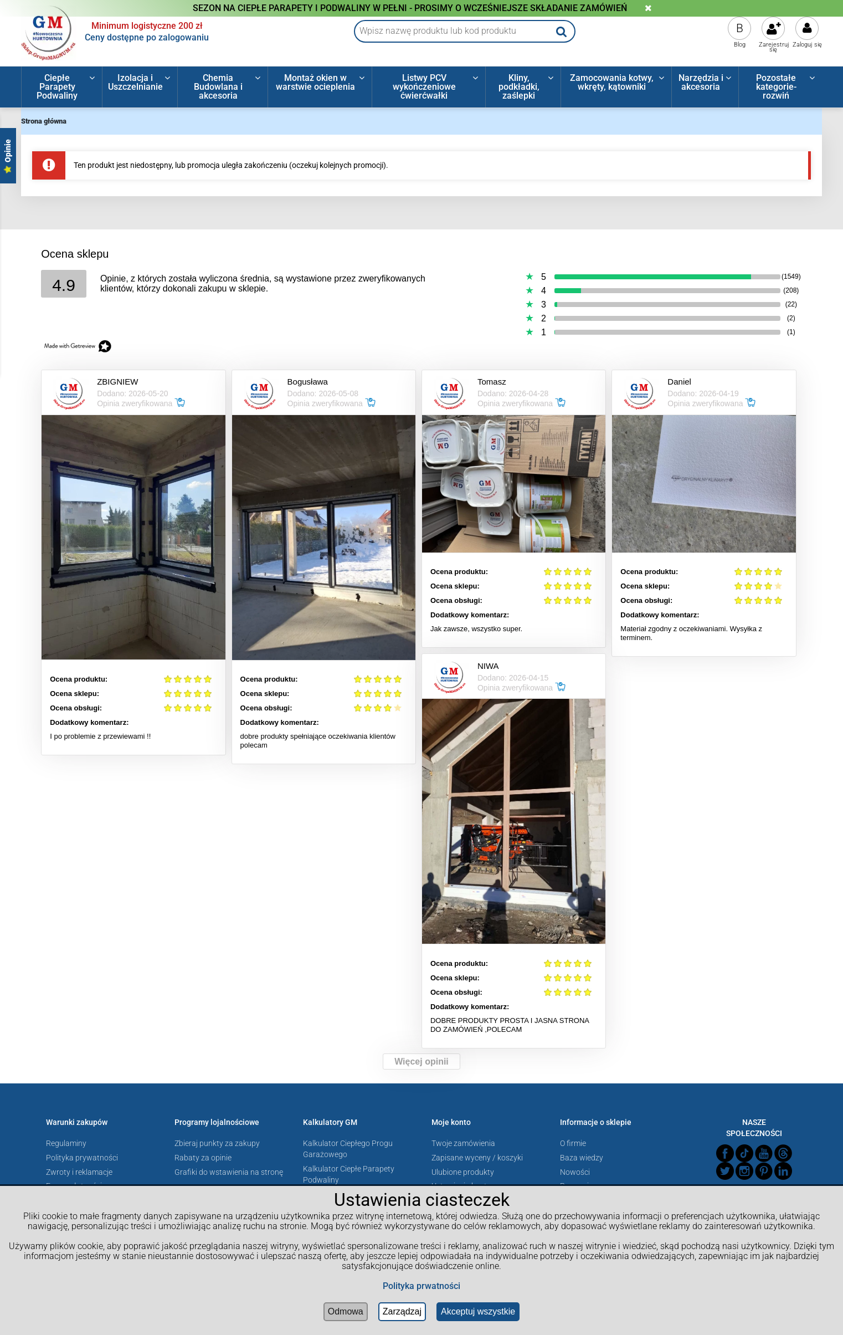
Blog (740, 44)
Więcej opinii (421, 1061)
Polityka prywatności (82, 1157)
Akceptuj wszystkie (478, 1311)
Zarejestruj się (774, 47)
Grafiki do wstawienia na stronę (228, 1172)
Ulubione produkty (462, 1172)
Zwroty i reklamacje (79, 1172)
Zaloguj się (807, 44)
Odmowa (345, 1311)
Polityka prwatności (421, 1286)
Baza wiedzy (581, 1157)
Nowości (575, 1172)
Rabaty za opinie (203, 1157)
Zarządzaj (402, 1311)
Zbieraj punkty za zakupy (217, 1143)
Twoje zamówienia (463, 1143)
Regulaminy (66, 1143)
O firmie (573, 1143)
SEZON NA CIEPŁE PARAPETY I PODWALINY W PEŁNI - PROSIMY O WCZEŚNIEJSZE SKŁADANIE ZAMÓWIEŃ (410, 8)
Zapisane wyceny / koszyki (477, 1157)
